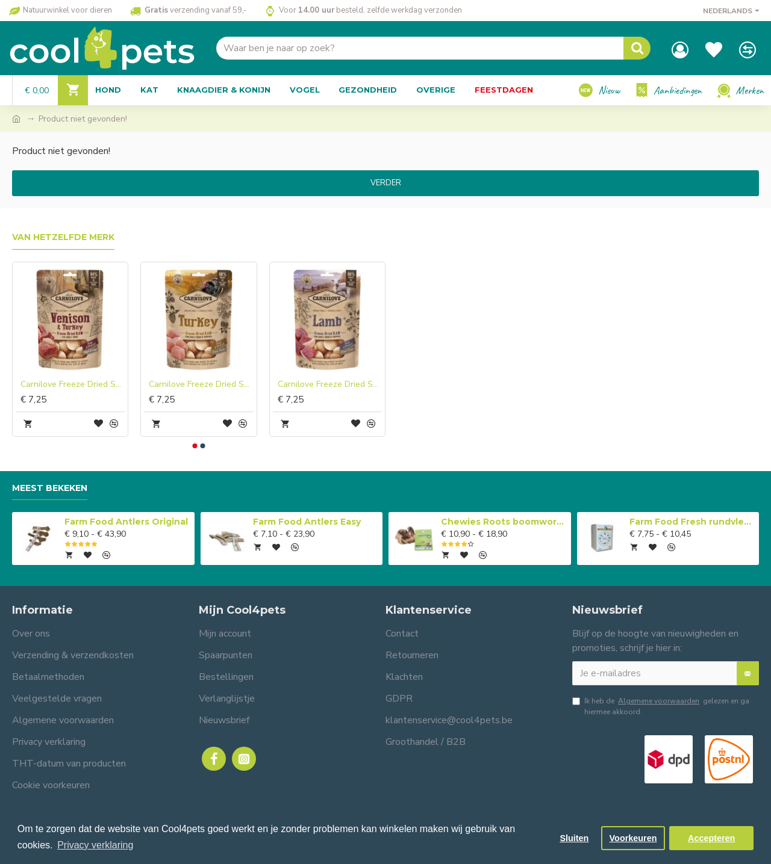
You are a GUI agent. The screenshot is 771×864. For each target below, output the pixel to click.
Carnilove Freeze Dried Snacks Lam (330, 384)
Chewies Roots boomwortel (503, 521)
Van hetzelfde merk (63, 237)
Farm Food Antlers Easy (307, 521)
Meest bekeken (49, 488)
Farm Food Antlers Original (126, 521)
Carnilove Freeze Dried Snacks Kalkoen (201, 384)
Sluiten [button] (574, 838)
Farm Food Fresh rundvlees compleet (692, 521)
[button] (195, 445)
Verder (385, 182)
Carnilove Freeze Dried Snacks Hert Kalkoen (72, 384)
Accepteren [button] (711, 838)
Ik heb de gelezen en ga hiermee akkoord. (660, 706)
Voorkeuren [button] (633, 838)
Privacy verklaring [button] (95, 845)
